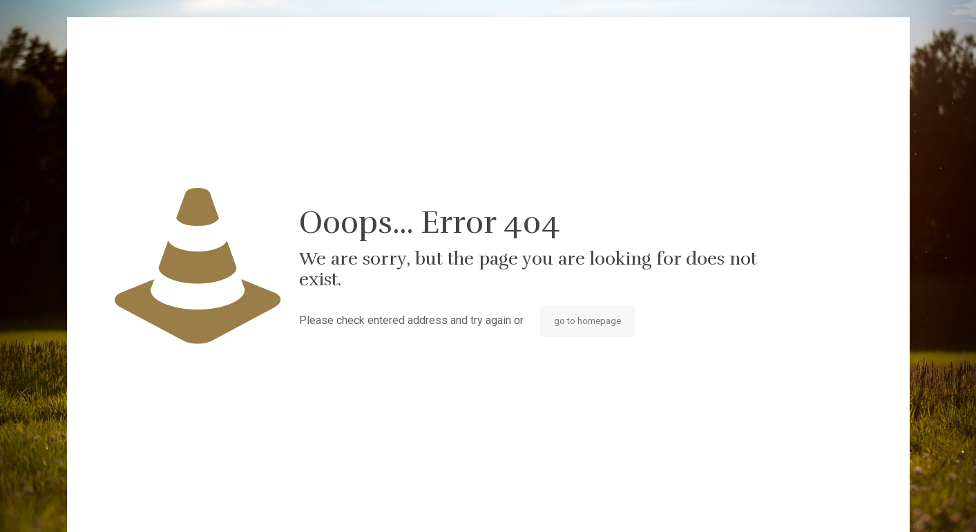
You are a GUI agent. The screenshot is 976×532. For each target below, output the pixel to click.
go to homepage (587, 321)
